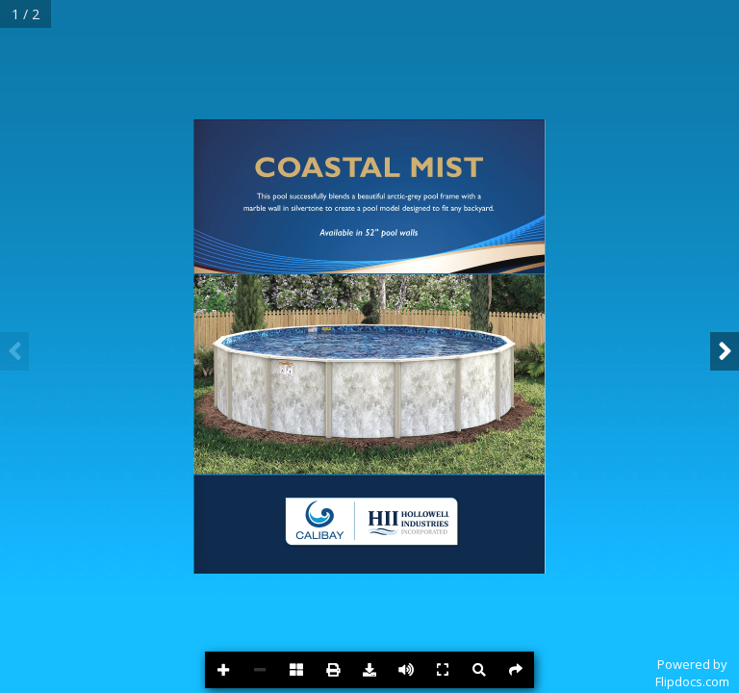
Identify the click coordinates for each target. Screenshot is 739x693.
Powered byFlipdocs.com (692, 672)
